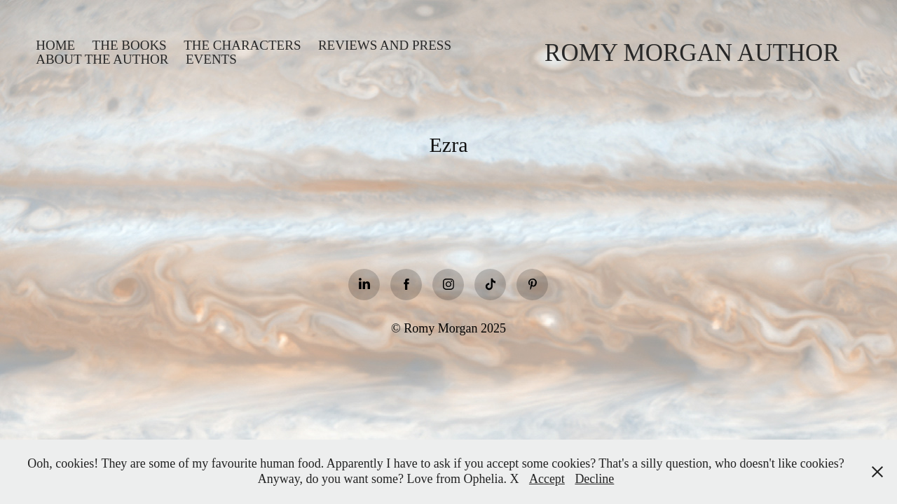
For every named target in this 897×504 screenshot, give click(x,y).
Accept (547, 479)
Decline (594, 479)
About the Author (102, 59)
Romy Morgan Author (692, 52)
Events (211, 59)
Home (55, 45)
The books (130, 45)
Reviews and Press (384, 45)
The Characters (242, 45)
